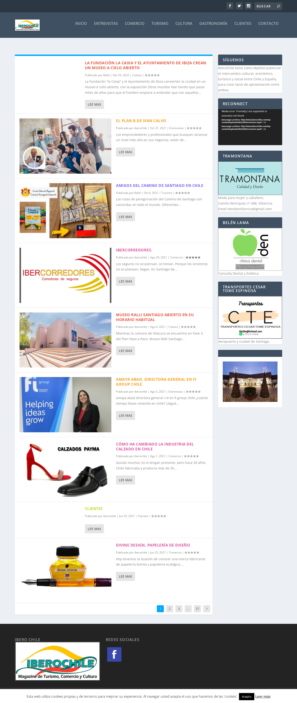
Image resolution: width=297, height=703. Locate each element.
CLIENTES (94, 504)
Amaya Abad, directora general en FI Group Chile (156, 378)
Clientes (242, 27)
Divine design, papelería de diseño (153, 541)
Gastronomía (213, 27)
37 (197, 604)
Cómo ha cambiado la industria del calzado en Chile (155, 442)
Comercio (135, 27)
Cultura (183, 27)
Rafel (106, 71)
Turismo (160, 27)
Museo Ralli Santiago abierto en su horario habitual (155, 313)
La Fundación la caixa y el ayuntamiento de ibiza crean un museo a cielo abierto (145, 61)
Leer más (263, 696)
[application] (250, 123)
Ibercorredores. (134, 245)
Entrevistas (106, 27)
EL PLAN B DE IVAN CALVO (141, 116)
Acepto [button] (247, 696)
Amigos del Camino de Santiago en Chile (159, 181)
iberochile (140, 124)
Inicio (81, 27)
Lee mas (94, 100)
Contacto (268, 27)
